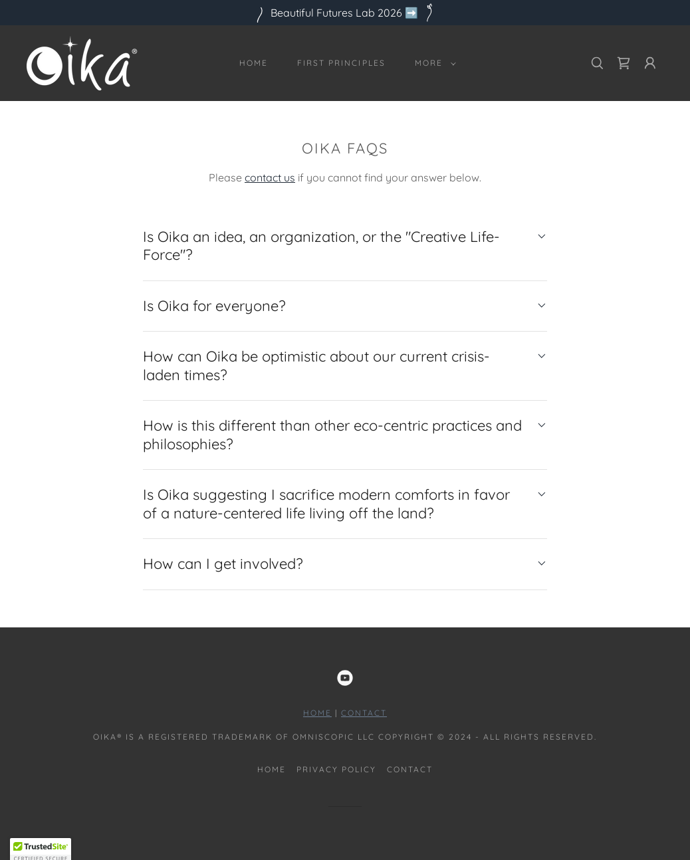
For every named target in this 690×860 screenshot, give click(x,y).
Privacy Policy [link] (336, 769)
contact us (270, 177)
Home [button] (271, 769)
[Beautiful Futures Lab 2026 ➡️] (345, 13)
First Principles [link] (341, 63)
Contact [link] (410, 769)
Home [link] (253, 63)
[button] (433, 63)
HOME (317, 713)
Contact (364, 713)
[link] (82, 61)
